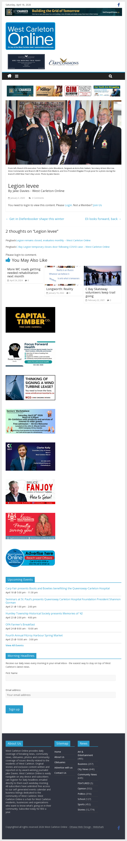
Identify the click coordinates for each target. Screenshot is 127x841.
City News (83, 769)
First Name (12, 673)
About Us (59, 757)
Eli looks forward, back (103, 219)
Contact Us (60, 772)
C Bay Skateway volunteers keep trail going (100, 292)
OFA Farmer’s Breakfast (20, 624)
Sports (81, 804)
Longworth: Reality (59, 289)
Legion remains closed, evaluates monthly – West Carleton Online (53, 240)
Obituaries (59, 762)
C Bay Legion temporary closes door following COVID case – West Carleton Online (63, 246)
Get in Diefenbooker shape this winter (35, 219)
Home (57, 751)
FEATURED (84, 783)
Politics (81, 793)
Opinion (82, 788)
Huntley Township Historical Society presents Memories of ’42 (44, 613)
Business (82, 763)
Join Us (97, 205)
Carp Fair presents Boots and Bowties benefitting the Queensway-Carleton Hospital (58, 588)
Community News (87, 774)
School (81, 799)
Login (68, 205)
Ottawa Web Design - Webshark (86, 826)
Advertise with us (63, 767)
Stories (81, 809)
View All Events (15, 645)
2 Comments (36, 198)
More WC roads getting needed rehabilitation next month (24, 272)
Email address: (13, 690)
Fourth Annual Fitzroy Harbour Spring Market (34, 635)
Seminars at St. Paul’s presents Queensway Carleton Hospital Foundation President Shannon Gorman (63, 600)
